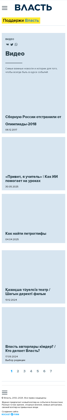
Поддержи (21, 20)
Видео (9, 39)
